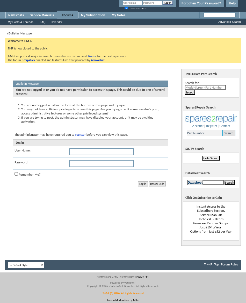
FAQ (43, 22)
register (80, 134)
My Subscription (93, 15)
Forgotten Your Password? (201, 3)
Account (198, 126)
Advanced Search (229, 21)
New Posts (16, 15)
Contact (224, 126)
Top (216, 264)
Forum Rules (229, 264)
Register (211, 126)
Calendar (56, 22)
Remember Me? (28, 174)
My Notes (118, 15)
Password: (21, 162)
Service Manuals (42, 15)
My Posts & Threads (20, 22)
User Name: (23, 150)
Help (232, 3)
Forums (67, 15)
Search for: (192, 83)
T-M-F (208, 264)
